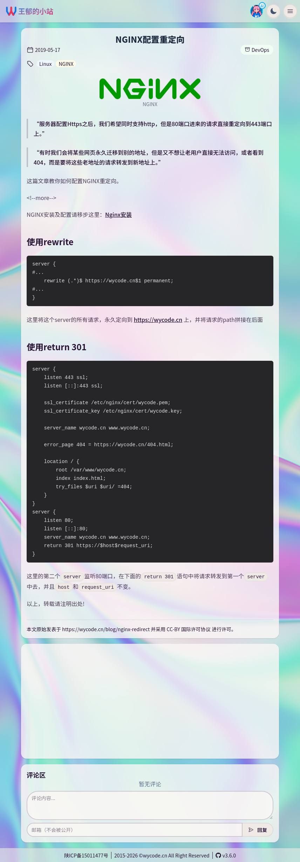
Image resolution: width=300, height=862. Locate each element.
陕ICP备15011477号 (86, 855)
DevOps (257, 49)
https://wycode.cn (158, 319)
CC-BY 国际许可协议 (188, 629)
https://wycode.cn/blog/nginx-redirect (106, 629)
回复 (257, 829)
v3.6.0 (226, 855)
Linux (45, 63)
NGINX (66, 63)
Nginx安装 (118, 214)
